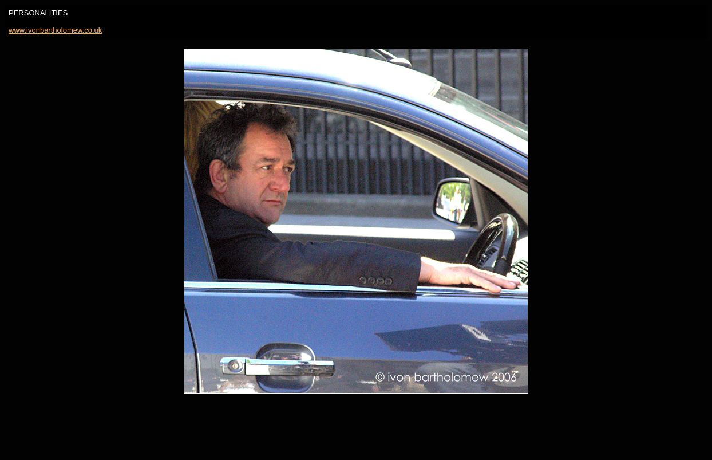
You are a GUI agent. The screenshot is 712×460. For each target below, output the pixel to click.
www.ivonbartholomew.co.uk (55, 30)
